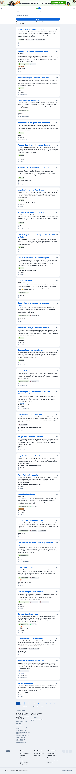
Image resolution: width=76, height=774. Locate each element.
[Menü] (2, 8)
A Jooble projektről (24, 753)
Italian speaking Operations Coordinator (33, 78)
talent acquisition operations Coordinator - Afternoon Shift (34, 393)
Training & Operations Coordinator (31, 212)
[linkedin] (70, 751)
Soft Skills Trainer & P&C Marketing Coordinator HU (36, 544)
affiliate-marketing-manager (22, 735)
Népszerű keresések (22, 710)
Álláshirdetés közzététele (58, 2)
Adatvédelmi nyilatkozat (22, 770)
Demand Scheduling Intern (28, 614)
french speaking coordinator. (29, 100)
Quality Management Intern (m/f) (30, 592)
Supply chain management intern (30, 520)
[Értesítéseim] (74, 8)
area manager (19, 723)
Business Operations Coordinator (30, 638)
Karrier (21, 758)
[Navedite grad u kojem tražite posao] (38, 15)
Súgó (21, 760)
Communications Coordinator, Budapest (33, 258)
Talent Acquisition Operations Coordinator (34, 123)
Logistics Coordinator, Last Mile (30, 414)
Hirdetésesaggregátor (39, 753)
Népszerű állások (34, 717)
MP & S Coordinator (25, 683)
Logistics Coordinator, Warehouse (31, 190)
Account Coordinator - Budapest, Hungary (34, 145)
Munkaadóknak (37, 755)
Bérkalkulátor (50, 762)
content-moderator (20, 737)
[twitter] (67, 751)
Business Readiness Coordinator (30, 350)
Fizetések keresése (52, 755)
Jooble (70, 770)
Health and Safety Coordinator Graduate (33, 328)
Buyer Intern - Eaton (25, 567)
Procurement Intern (25, 280)
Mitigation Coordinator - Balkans (30, 437)
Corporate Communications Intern (31, 371)
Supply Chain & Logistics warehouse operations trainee (36, 304)
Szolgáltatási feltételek (9, 770)
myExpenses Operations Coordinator (32, 29)
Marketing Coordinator (26, 494)
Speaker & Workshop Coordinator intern (33, 52)
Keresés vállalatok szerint (53, 760)
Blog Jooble (50, 758)
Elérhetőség (23, 755)
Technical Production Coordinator (31, 661)
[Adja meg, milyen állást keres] (38, 11)
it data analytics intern (21, 730)
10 (54, 703)
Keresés (38, 19)
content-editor (19, 725)
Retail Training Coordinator (28, 475)
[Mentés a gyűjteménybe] (57, 29)
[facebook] (63, 751)
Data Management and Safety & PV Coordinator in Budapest (36, 236)
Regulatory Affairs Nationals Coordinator (33, 167)
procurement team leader (21, 721)
